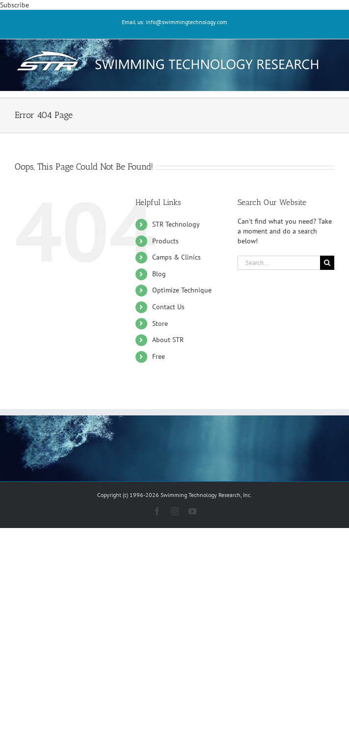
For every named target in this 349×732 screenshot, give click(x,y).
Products (165, 240)
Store (160, 323)
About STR (168, 339)
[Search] (327, 263)
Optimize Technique (182, 290)
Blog (159, 273)
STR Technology (176, 224)
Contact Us (168, 306)
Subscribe (14, 4)
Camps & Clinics (176, 257)
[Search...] (279, 263)
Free (158, 356)
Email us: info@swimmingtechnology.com (174, 22)
